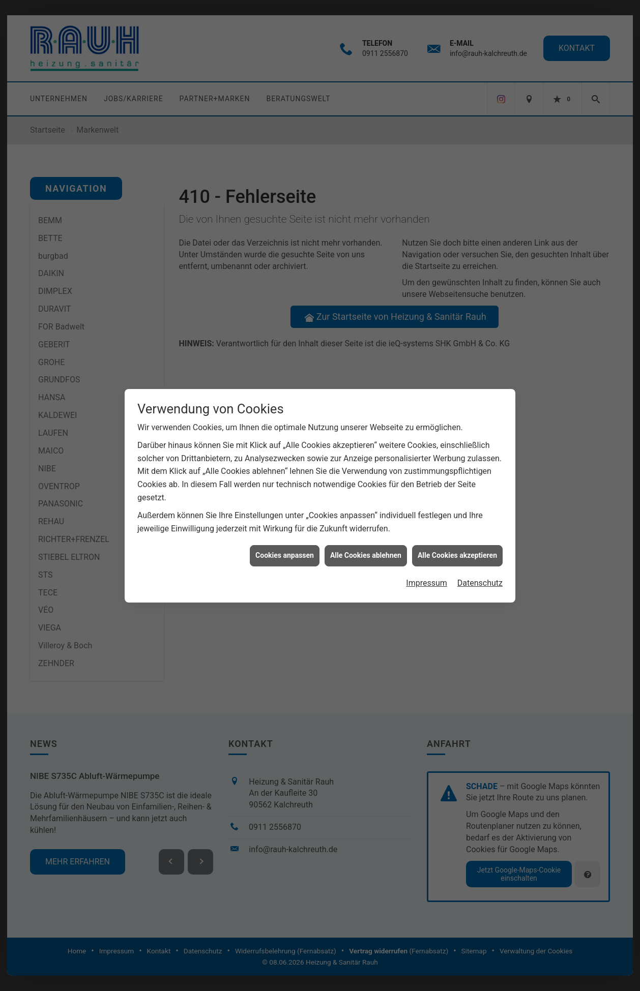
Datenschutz (480, 559)
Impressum (426, 559)
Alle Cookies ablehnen (365, 532)
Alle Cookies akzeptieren (457, 532)
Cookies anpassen (284, 532)
